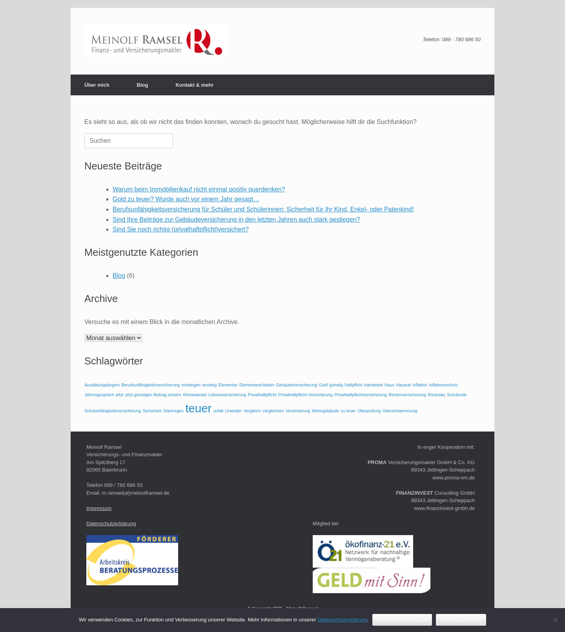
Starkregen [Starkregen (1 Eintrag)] (173, 410)
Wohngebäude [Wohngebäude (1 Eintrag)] (325, 410)
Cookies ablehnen (461, 620)
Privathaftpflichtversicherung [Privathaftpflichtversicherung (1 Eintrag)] (360, 394)
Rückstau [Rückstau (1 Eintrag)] (436, 394)
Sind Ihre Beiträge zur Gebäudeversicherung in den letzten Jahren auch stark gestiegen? (236, 219)
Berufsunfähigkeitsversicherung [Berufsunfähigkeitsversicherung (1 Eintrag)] (151, 384)
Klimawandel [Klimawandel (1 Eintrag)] (195, 394)
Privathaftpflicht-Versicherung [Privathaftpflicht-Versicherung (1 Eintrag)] (305, 394)
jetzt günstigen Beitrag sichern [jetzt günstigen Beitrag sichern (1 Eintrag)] (153, 394)
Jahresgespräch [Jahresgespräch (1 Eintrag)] (99, 394)
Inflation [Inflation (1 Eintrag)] (419, 384)
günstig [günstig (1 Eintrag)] (336, 384)
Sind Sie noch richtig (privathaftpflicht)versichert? (181, 229)
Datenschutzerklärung (111, 523)
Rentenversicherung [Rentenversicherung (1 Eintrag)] (407, 394)
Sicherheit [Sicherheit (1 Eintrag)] (152, 410)
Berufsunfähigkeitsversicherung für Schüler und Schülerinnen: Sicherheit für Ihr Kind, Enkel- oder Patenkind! (263, 209)
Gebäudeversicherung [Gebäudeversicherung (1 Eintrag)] (296, 384)
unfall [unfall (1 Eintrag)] (218, 410)
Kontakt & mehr (194, 85)
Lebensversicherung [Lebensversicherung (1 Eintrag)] (227, 394)
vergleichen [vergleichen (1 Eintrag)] (273, 410)
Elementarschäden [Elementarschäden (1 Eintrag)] (256, 384)
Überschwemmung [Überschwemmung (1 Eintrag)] (400, 410)
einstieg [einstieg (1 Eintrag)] (209, 384)
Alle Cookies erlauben (402, 620)
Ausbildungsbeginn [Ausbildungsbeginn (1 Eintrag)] (102, 384)
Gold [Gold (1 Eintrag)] (323, 384)
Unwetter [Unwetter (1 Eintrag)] (233, 410)
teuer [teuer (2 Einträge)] (198, 408)
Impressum (98, 508)
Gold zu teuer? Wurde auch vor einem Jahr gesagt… (186, 199)
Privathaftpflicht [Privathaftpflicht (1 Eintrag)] (262, 394)
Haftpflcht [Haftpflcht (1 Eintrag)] (353, 384)
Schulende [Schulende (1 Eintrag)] (457, 394)
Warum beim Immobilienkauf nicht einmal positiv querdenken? (199, 189)
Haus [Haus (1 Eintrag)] (389, 384)
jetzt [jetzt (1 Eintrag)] (120, 394)
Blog (142, 85)
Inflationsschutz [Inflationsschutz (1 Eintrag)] (443, 384)
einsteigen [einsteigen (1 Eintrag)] (191, 384)
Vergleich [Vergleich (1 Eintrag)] (252, 410)
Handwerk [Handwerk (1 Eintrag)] (373, 384)
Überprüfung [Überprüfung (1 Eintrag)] (369, 410)
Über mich (96, 85)
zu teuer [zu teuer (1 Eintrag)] (348, 410)
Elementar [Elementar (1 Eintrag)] (228, 384)
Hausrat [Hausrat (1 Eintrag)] (403, 384)
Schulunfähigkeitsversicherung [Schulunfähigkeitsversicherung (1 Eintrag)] (112, 410)
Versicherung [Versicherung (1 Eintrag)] (298, 410)
